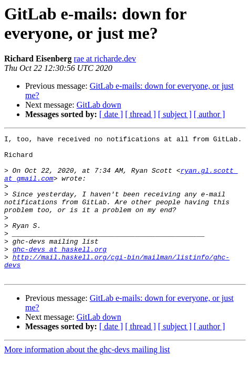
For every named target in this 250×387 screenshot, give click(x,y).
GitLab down (99, 104)
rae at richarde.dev (105, 58)
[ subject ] (175, 114)
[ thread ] (140, 114)
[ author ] (209, 114)
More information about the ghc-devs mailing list (87, 377)
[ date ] (111, 114)
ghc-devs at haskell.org (60, 272)
